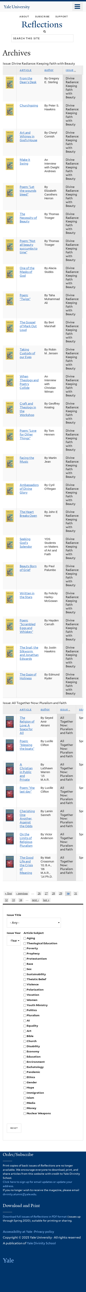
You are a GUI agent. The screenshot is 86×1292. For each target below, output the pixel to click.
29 (60, 893)
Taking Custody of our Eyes (27, 353)
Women (32, 1000)
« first (8, 893)
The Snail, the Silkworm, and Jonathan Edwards (29, 653)
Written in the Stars (27, 595)
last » (46, 900)
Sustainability (36, 974)
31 (75, 893)
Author (49, 70)
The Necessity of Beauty (28, 217)
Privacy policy (44, 1232)
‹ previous (22, 893)
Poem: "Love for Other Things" (28, 434)
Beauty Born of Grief (28, 568)
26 (39, 893)
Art (29, 1030)
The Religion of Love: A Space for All (27, 725)
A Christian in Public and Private (26, 772)
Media (31, 1102)
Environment (36, 1061)
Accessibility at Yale (17, 1232)
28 (53, 893)
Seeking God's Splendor (26, 542)
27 (46, 893)
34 (20, 900)
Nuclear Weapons (39, 1113)
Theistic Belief (36, 979)
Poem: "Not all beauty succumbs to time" (28, 246)
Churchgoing (29, 105)
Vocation (33, 994)
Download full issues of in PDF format (35, 1216)
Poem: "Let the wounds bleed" (28, 190)
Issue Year (14, 932)
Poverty (32, 948)
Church (32, 1041)
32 (6, 900)
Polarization (35, 989)
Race (30, 963)
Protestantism (37, 958)
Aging (31, 938)
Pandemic (33, 1072)
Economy (33, 1051)
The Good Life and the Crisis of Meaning (26, 865)
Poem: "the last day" (27, 789)
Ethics (31, 1077)
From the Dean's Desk (28, 80)
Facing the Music (27, 459)
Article (26, 70)
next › (35, 900)
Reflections (43, 24)
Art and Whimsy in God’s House (28, 136)
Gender (32, 1082)
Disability (33, 1046)
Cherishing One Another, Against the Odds (27, 818)
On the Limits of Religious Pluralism (26, 840)
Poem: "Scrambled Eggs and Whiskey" (27, 626)
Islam (30, 1097)
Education (34, 1056)
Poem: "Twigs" (25, 297)
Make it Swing (25, 161)
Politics (32, 1010)
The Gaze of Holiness (28, 676)
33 (13, 900)
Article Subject (33, 932)
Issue (71, 70)
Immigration (35, 1092)
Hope (30, 1087)
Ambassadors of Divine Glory (29, 488)
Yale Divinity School (41, 1243)
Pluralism (33, 1015)
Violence (33, 984)
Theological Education (42, 943)
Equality (32, 1025)
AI (28, 1020)
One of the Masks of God (27, 272)
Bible (30, 1036)
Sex (29, 969)
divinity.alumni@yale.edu (19, 1194)
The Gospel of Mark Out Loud (28, 326)
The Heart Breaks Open (28, 514)
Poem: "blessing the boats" (27, 745)
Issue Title (14, 915)
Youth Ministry (37, 1005)
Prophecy (33, 953)
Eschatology (35, 1067)
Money (31, 1108)
